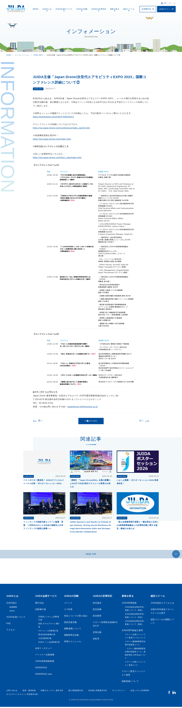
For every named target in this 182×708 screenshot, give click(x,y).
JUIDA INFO (38, 88)
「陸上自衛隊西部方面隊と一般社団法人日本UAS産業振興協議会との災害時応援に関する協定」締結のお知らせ (137, 525)
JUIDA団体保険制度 (44, 662)
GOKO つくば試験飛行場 (49, 643)
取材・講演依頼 (29, 692)
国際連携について (72, 630)
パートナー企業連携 (44, 656)
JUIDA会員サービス (63, 9)
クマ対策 (68, 610)
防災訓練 (97, 610)
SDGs (12, 612)
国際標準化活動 (71, 636)
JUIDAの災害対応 (98, 9)
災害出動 (97, 633)
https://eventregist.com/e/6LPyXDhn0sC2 (53, 117)
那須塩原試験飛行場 (46, 636)
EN (170, 3)
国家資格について (130, 682)
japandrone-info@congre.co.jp (83, 407)
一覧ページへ (91, 421)
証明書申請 (146, 9)
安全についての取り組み (75, 617)
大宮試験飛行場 (44, 639)
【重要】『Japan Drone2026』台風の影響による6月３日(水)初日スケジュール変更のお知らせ (90, 483)
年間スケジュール (72, 643)
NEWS (35, 9)
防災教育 (97, 617)
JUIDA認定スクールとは (162, 604)
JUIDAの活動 (81, 9)
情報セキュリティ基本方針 (52, 692)
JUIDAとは (47, 9)
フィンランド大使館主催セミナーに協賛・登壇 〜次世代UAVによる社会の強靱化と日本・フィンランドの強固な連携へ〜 (44, 525)
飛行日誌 (39, 604)
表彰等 (96, 640)
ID (175, 3)
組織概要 (13, 608)
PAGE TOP (91, 554)
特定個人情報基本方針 (97, 692)
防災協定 (97, 604)
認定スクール (128, 9)
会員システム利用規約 (139, 692)
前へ (40, 420)
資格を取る (114, 9)
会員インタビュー (43, 649)
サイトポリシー (118, 692)
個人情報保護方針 (75, 692)
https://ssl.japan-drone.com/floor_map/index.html (57, 157)
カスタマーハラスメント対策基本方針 (22, 695)
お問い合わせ (12, 692)
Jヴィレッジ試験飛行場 (48, 632)
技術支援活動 (70, 623)
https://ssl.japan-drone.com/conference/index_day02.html (61, 128)
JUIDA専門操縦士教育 (132, 631)
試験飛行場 (40, 610)
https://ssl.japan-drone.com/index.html (52, 139)
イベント (68, 604)
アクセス (10, 631)
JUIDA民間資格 (129, 604)
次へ (141, 420)
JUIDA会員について (15, 618)
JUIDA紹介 (11, 604)
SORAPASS (41, 669)
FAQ (8, 624)
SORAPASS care (43, 675)
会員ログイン (164, 9)
